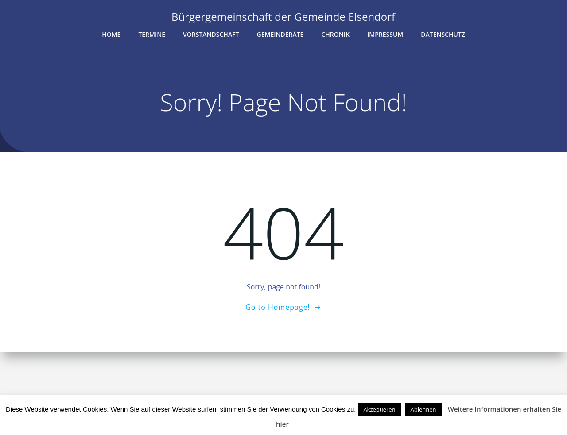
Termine (151, 34)
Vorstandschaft (211, 34)
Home (111, 34)
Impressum (385, 34)
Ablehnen (423, 409)
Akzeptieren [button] (379, 409)
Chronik (335, 34)
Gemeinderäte (280, 34)
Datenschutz (443, 34)
